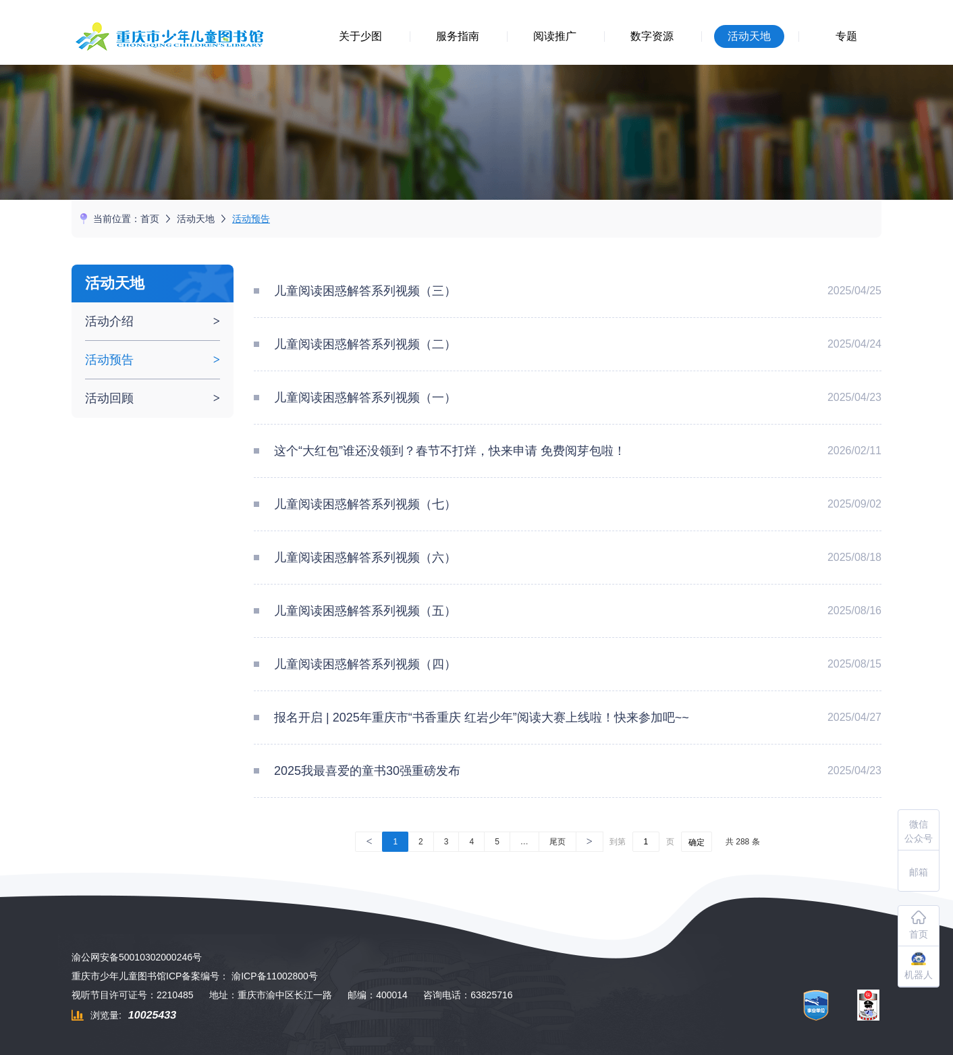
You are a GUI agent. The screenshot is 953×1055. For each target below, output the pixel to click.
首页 (149, 218)
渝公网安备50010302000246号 (137, 957)
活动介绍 (109, 321)
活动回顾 (109, 398)
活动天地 (749, 36)
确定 (696, 842)
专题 (846, 36)
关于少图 (360, 36)
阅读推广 (554, 36)
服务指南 (457, 36)
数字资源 (652, 36)
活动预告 (251, 218)
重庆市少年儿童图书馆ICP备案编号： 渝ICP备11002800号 (195, 976)
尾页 (557, 841)
